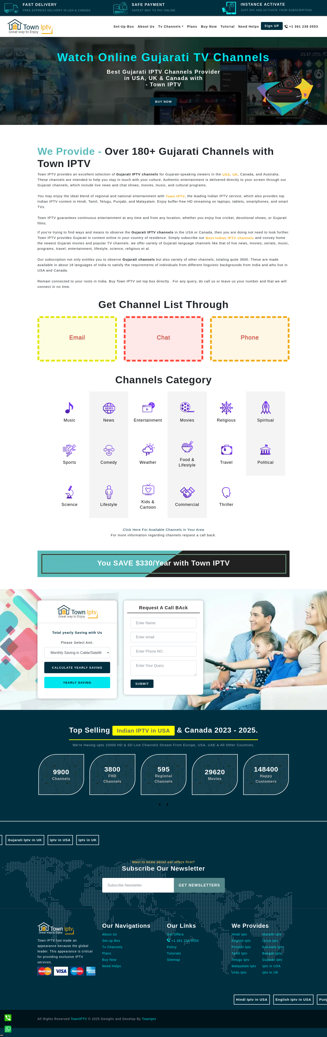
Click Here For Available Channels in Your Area (163, 530)
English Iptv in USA (299, 999)
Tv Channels (112, 947)
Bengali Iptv (272, 953)
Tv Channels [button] (169, 26)
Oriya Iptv (270, 940)
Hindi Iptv (239, 934)
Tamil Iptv (239, 953)
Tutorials (174, 953)
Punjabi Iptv (241, 947)
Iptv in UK (82, 840)
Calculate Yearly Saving (77, 667)
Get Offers (175, 934)
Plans (192, 26)
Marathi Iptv (272, 934)
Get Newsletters (199, 885)
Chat (163, 337)
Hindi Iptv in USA (257, 999)
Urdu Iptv (239, 972)
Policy (172, 947)
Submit (142, 683)
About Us (146, 26)
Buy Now (209, 26)
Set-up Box (124, 26)
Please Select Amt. (77, 642)
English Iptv (241, 940)
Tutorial (227, 26)
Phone (250, 337)
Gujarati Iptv (272, 960)
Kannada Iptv (273, 947)
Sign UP (272, 26)
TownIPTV (79, 1019)
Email (77, 337)
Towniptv (149, 1019)
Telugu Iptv (241, 960)
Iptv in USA (54, 840)
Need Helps (248, 26)
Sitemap (173, 960)
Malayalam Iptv (244, 966)
